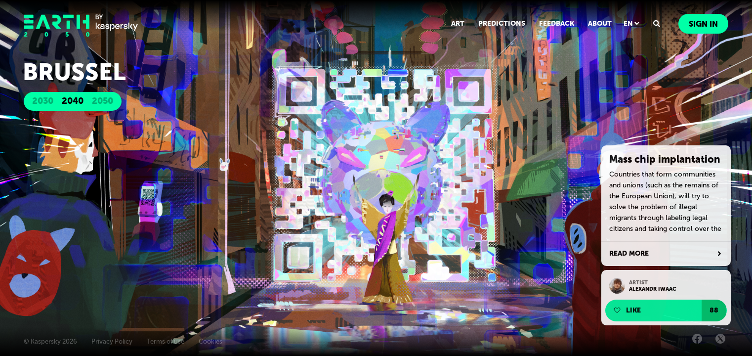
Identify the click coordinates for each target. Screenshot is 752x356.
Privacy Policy (111, 341)
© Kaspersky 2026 (50, 341)
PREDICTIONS (501, 23)
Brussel (74, 72)
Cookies (210, 341)
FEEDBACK (556, 23)
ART (457, 23)
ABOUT (600, 23)
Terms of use (165, 341)
